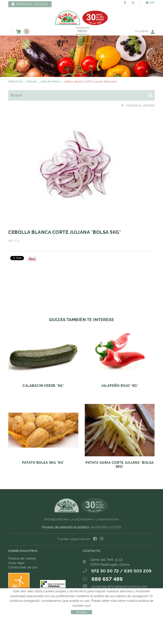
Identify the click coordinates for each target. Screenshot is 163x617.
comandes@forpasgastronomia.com (119, 586)
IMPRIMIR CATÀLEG (29, 4)
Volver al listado (138, 105)
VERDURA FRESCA (50, 81)
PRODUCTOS (15, 81)
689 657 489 (107, 579)
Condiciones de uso (22, 567)
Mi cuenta (145, 32)
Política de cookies (22, 558)
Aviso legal (16, 563)
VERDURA (31, 81)
